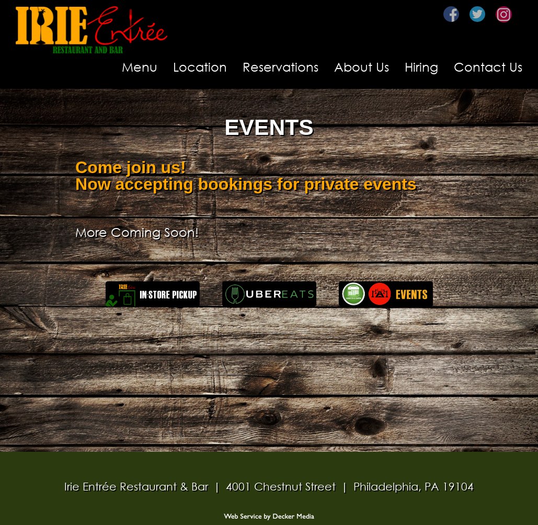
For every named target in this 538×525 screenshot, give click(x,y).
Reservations (280, 66)
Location (200, 66)
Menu (139, 66)
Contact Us (488, 66)
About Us (361, 66)
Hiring (421, 66)
